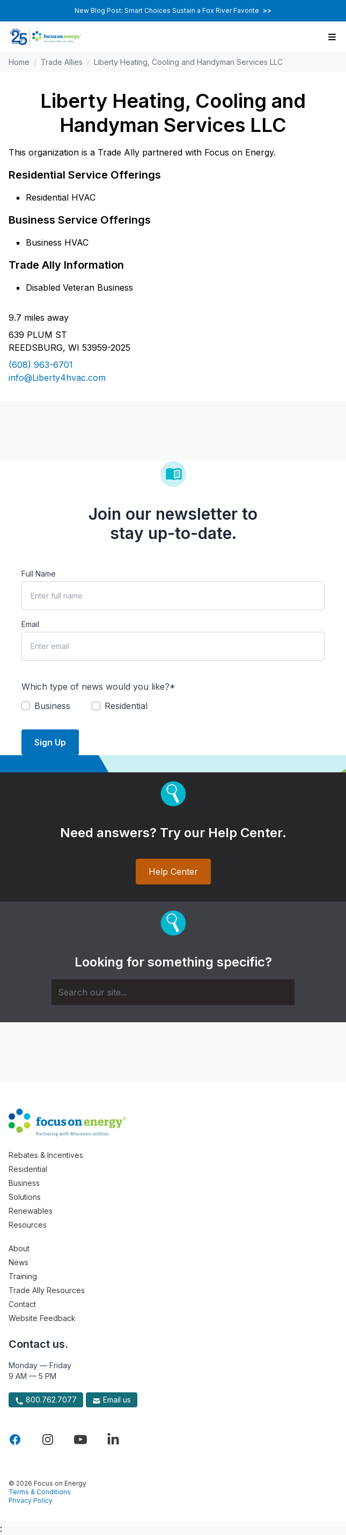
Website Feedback (42, 1318)
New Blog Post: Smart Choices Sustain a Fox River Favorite (173, 10)
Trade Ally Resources (47, 1290)
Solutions (25, 1196)
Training (23, 1276)
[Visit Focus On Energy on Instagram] (47, 1439)
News (18, 1262)
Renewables (31, 1210)
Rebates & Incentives (46, 1155)
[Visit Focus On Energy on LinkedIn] (113, 1439)
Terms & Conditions (40, 1492)
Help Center (173, 871)
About (19, 1248)
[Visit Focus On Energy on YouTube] (80, 1439)
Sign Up (50, 742)
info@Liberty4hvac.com (57, 377)
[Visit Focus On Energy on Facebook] (15, 1439)
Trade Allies (62, 62)
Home (19, 62)
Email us (111, 1400)
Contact (22, 1304)
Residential (28, 1169)
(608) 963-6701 (41, 364)
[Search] (173, 992)
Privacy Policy (31, 1500)
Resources (28, 1224)
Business (24, 1182)
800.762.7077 (46, 1400)
